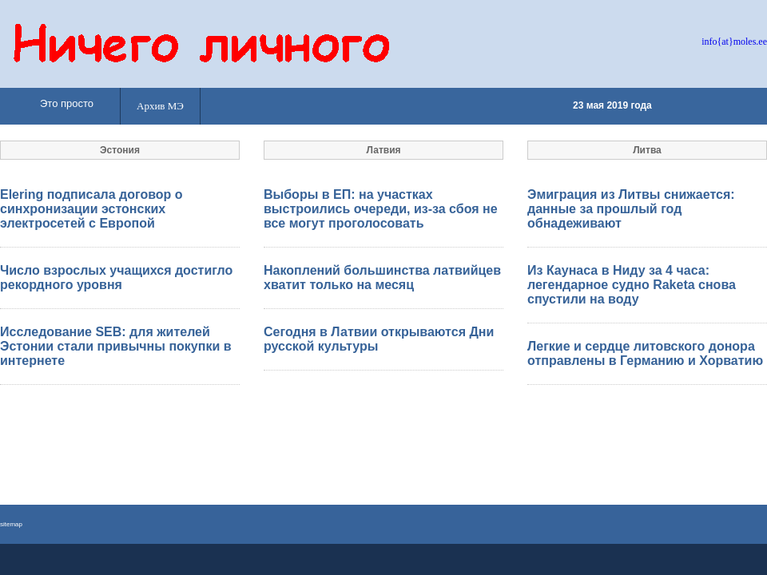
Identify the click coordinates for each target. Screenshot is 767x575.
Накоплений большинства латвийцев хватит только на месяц (382, 277)
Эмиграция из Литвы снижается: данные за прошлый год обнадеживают (631, 209)
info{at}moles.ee (734, 41)
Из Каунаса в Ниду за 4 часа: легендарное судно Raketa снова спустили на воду (631, 285)
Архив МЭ (160, 106)
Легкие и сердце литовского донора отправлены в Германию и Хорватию (645, 353)
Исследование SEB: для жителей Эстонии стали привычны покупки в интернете (116, 346)
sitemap (11, 524)
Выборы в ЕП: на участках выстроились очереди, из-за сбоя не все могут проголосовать (381, 209)
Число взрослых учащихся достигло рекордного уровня (116, 277)
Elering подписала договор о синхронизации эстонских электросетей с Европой (91, 209)
